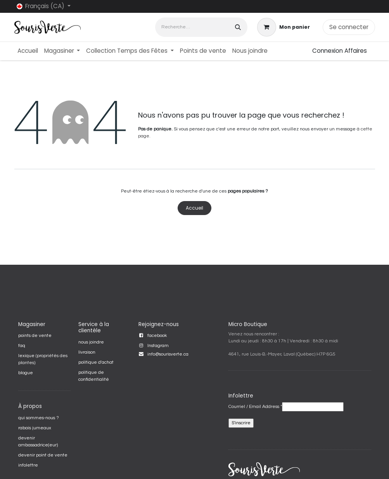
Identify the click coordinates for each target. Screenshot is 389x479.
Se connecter (348, 27)
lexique (26, 355)
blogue (25, 372)
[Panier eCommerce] (283, 27)
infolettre (28, 465)
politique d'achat (96, 362)
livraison (86, 352)
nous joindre (91, 342)
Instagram (158, 345)
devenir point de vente (42, 455)
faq (21, 345)
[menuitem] (27, 51)
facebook (157, 335)
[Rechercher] (237, 26)
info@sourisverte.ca (167, 354)
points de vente (35, 335)
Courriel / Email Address (255, 406)
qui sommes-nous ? (38, 417)
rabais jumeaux (34, 427)
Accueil (194, 208)
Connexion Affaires (339, 51)
